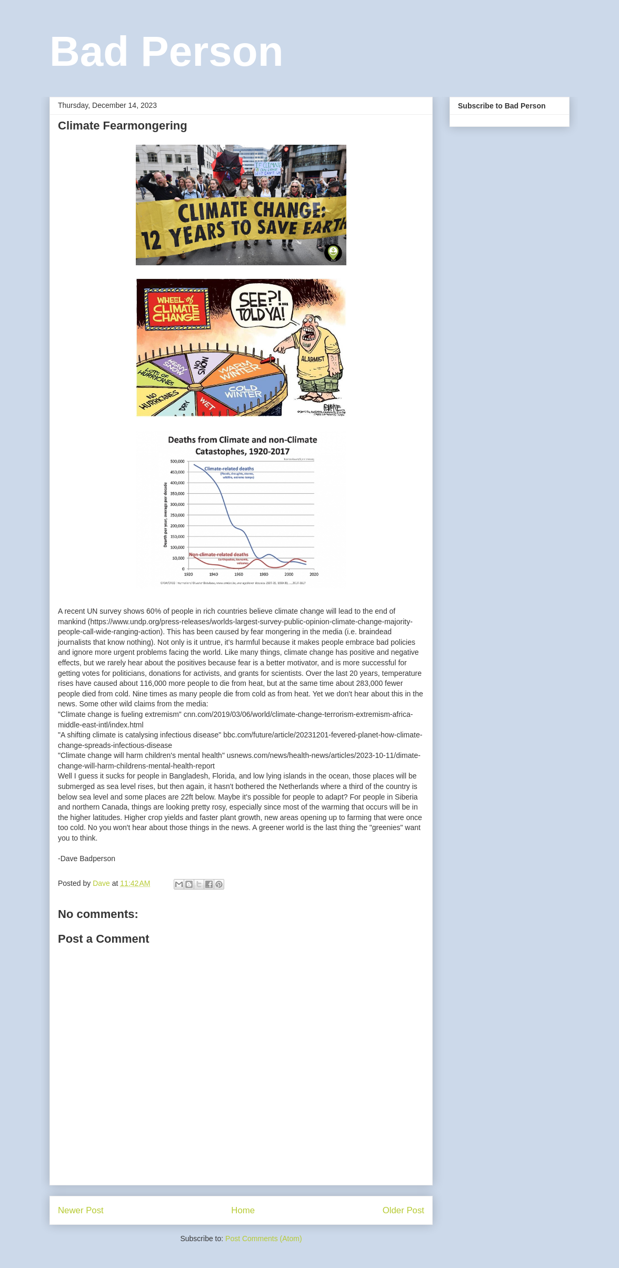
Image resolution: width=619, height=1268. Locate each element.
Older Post (403, 1210)
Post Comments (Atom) (263, 1238)
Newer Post (81, 1210)
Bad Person (166, 51)
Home (243, 1210)
